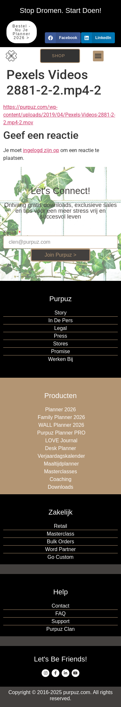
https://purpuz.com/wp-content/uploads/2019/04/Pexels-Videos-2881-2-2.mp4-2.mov (59, 115)
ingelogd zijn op (41, 150)
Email (10, 233)
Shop (58, 55)
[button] (63, 37)
